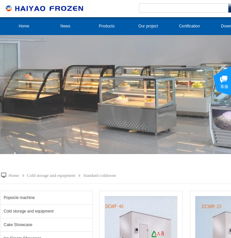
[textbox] (183, 8)
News (65, 26)
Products (107, 26)
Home (24, 26)
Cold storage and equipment (51, 175)
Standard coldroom (99, 175)
